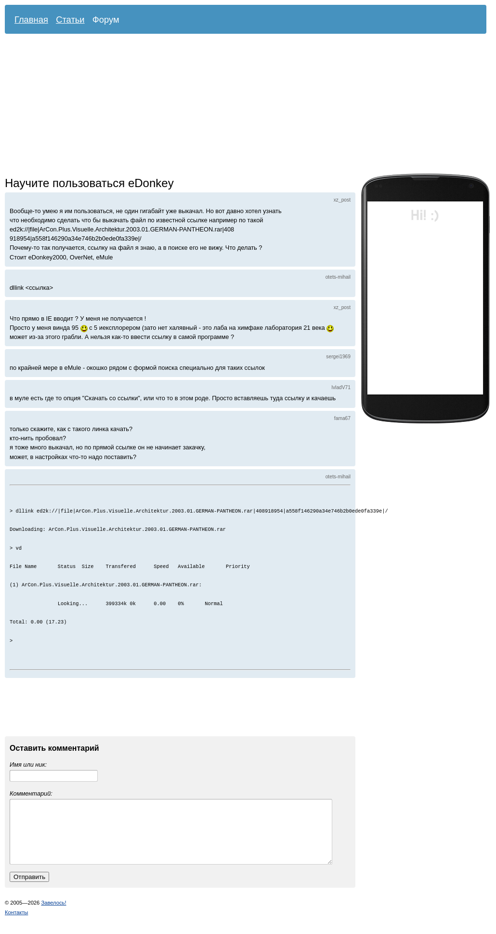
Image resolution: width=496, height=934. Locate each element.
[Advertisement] (201, 106)
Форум (105, 19)
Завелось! (53, 914)
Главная (31, 19)
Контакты (16, 924)
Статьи (70, 19)
